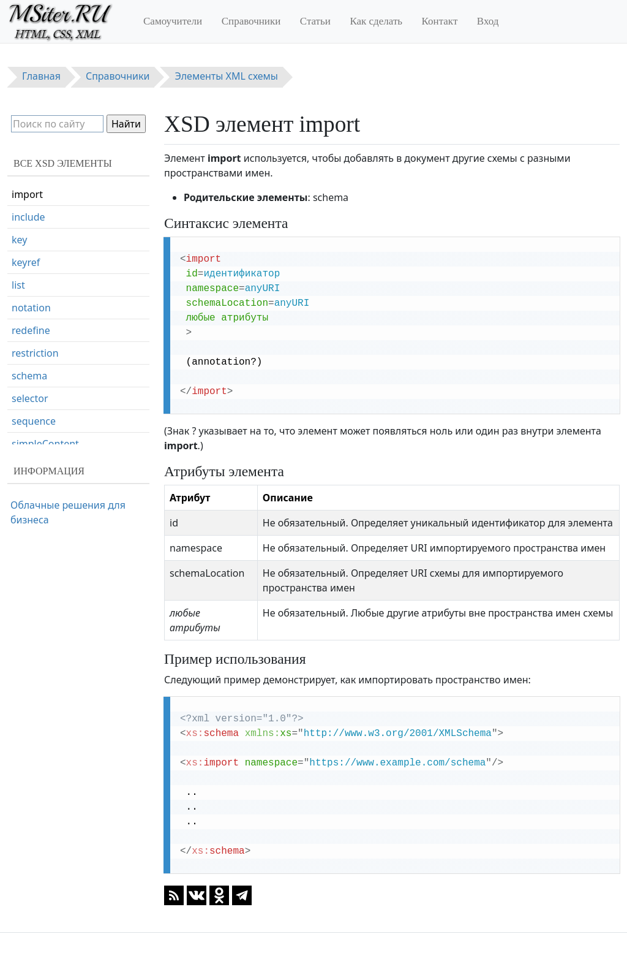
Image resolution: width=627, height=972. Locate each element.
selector (30, 398)
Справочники (251, 21)
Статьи (315, 21)
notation (31, 307)
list (18, 285)
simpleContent (45, 443)
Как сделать (376, 21)
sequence (34, 421)
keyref (26, 262)
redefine (31, 330)
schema (29, 375)
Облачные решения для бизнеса (68, 512)
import (27, 194)
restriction (35, 353)
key (19, 239)
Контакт (440, 21)
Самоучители (172, 21)
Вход (488, 21)
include (28, 217)
